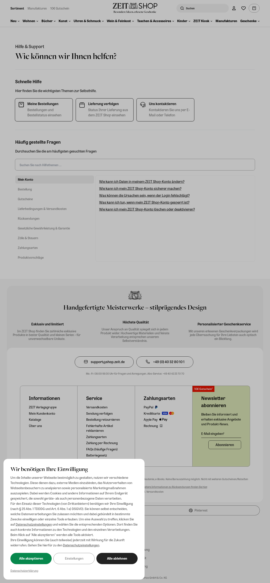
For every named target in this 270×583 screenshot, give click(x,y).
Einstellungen (74, 558)
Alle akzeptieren (31, 558)
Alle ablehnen (117, 558)
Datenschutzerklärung (24, 570)
